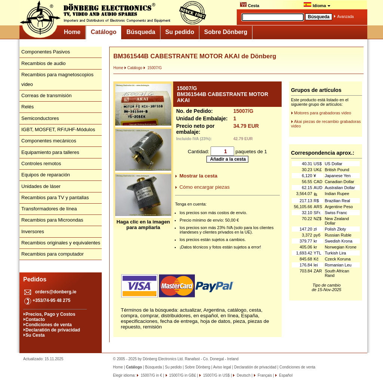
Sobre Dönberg (226, 32)
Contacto (35, 319)
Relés (27, 106)
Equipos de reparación (45, 174)
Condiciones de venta (48, 324)
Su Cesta (35, 335)
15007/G (152, 68)
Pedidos (34, 279)
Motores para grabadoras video (322, 113)
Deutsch (243, 375)
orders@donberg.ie (55, 291)
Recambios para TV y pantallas (55, 197)
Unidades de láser (41, 186)
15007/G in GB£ (182, 375)
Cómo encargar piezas (205, 187)
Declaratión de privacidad (52, 330)
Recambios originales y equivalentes (60, 243)
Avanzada (345, 17)
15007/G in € (151, 375)
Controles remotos (41, 163)
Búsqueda (140, 32)
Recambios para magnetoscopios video (57, 79)
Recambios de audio (43, 63)
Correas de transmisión (46, 95)
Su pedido (179, 32)
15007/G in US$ (216, 375)
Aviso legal (222, 367)
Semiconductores (40, 118)
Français (264, 375)
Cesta (249, 5)
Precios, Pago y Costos (50, 314)
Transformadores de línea (49, 209)
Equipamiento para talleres (50, 152)
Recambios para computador (52, 254)
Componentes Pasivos (45, 52)
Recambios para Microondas (52, 220)
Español (285, 375)
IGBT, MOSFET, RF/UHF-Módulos (58, 129)
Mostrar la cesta (199, 176)
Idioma (317, 5)
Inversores (32, 231)
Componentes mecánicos (48, 140)
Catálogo (103, 32)
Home (72, 32)
